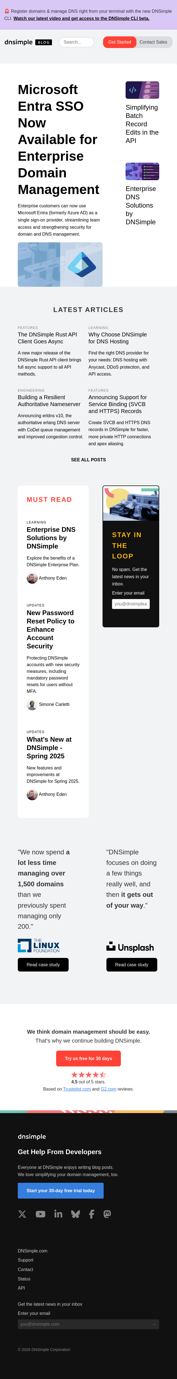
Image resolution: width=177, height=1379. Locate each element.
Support (25, 1260)
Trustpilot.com (77, 1089)
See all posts (88, 459)
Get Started (119, 42)
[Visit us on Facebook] (91, 1215)
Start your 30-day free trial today (61, 1190)
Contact (25, 1269)
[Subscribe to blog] (145, 604)
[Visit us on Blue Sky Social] (75, 1215)
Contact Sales (153, 42)
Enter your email (128, 593)
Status (24, 1279)
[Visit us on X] (22, 1215)
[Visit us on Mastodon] (107, 1215)
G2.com (108, 1089)
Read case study (43, 964)
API (21, 1288)
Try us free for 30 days (88, 1058)
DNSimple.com (33, 1251)
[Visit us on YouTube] (41, 1215)
